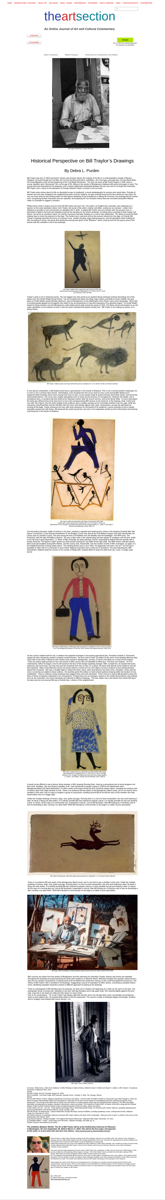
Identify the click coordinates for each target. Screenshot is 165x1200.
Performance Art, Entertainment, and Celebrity (99, 55)
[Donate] (125, 40)
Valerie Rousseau (58, 1177)
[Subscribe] (34, 35)
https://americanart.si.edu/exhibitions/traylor (92, 1131)
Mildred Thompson (71, 55)
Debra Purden (72, 1177)
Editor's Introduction (51, 55)
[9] (97, 658)
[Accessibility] (34, 42)
